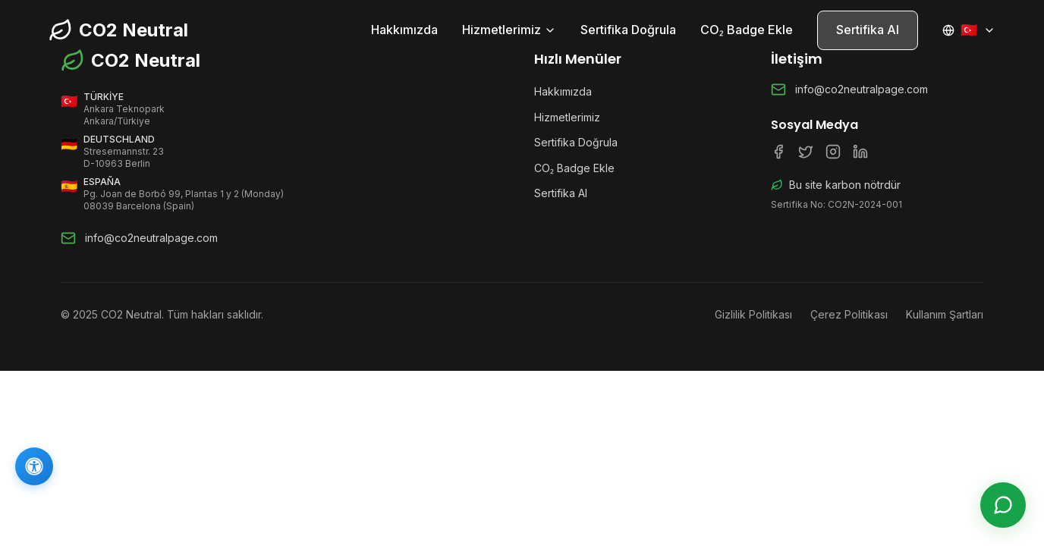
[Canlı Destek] (1003, 505)
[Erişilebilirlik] (34, 466)
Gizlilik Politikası (753, 314)
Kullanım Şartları (944, 314)
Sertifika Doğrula (628, 29)
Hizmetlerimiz (509, 29)
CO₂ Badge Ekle (746, 29)
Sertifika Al (867, 29)
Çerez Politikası (849, 314)
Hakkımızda (404, 29)
